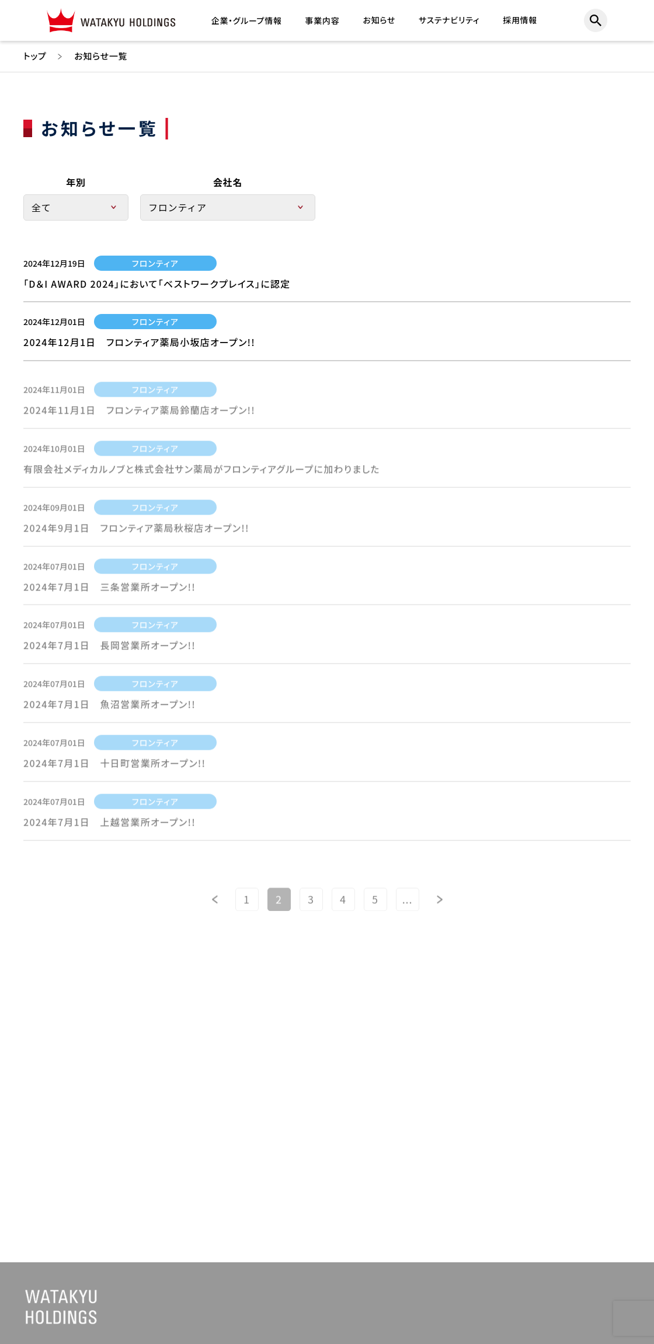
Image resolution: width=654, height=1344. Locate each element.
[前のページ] (215, 904)
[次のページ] (439, 904)
